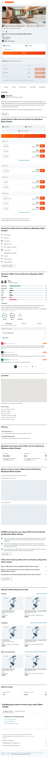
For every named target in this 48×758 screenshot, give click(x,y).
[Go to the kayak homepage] (9, 2)
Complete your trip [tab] (8, 711)
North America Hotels (15, 752)
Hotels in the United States (26, 752)
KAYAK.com (3, 752)
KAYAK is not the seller (25, 740)
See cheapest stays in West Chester (38, 622)
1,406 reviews (11, 41)
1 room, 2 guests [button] (7, 49)
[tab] (8, 323)
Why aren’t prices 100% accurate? (25, 745)
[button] (2, 2)
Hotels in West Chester (9, 721)
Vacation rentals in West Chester (11, 723)
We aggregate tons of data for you (25, 743)
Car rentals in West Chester (10, 719)
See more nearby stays (41, 593)
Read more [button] (3, 348)
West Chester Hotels (5, 754)
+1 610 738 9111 (5, 39)
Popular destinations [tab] (20, 711)
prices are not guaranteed (29, 736)
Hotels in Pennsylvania (37, 752)
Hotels (8, 752)
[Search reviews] (25, 329)
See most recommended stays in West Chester (36, 651)
